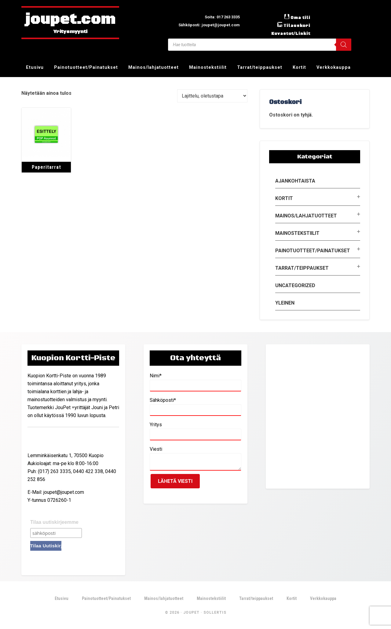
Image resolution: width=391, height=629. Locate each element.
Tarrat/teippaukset (302, 268)
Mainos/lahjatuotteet (306, 216)
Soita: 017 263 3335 (218, 17)
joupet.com (70, 20)
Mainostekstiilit (297, 233)
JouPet (191, 613)
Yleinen (284, 303)
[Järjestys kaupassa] (212, 95)
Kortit (284, 198)
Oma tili (298, 17)
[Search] (343, 45)
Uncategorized (295, 285)
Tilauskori (294, 25)
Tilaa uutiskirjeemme (54, 522)
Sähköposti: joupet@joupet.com (203, 25)
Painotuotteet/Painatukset (312, 250)
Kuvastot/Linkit (287, 33)
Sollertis (214, 613)
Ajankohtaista (295, 181)
